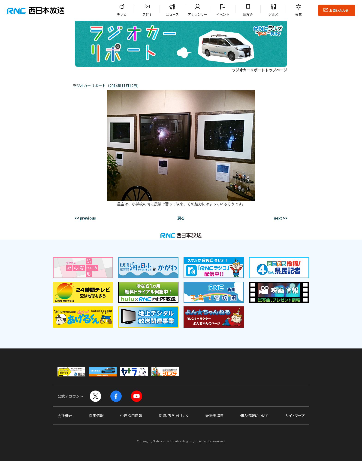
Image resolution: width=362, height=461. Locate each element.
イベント (222, 14)
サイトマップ (295, 415)
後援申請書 (214, 415)
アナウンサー (197, 14)
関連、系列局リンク (174, 415)
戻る (181, 218)
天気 (298, 14)
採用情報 (96, 415)
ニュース (172, 14)
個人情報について (254, 415)
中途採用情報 (131, 415)
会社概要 (64, 415)
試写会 (248, 14)
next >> (281, 218)
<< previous (85, 218)
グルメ (273, 14)
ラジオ (147, 14)
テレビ (122, 14)
